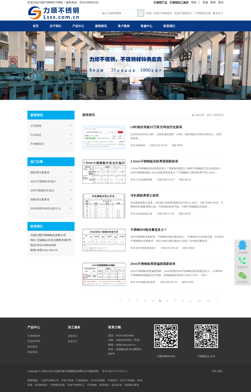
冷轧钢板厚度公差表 (144, 195)
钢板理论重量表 (40, 199)
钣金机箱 (117, 384)
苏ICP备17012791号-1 (115, 371)
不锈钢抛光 (82, 380)
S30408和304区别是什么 (45, 208)
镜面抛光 (104, 384)
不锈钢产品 (160, 2)
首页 (209, 115)
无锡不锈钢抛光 (162, 13)
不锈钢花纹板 (57, 384)
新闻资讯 (219, 115)
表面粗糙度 (41, 384)
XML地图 (217, 371)
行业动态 (35, 134)
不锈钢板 (92, 384)
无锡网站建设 (131, 384)
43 (199, 300)
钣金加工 (218, 13)
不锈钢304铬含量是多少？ (148, 229)
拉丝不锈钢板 (127, 380)
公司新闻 (35, 125)
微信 (221, 2)
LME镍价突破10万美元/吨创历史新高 (156, 127)
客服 (205, 2)
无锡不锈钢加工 (183, 13)
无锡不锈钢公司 (50, 380)
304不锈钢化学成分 (42, 190)
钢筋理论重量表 (40, 172)
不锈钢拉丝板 (203, 13)
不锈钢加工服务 (179, 2)
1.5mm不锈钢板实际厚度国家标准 (154, 161)
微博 (213, 2)
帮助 (193, 2)
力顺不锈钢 (67, 380)
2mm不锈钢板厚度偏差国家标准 (152, 263)
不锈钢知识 (37, 143)
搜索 (140, 13)
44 (208, 300)
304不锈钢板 (98, 380)
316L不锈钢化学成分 (43, 181)
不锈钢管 (112, 380)
